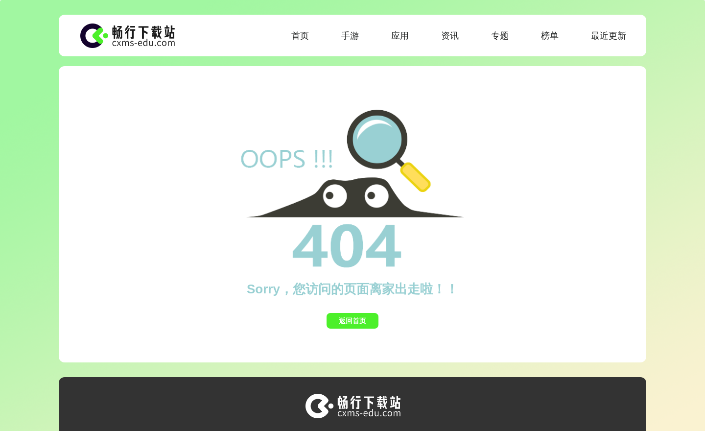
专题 (500, 36)
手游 (350, 36)
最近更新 (608, 36)
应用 (400, 36)
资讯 (450, 36)
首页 (300, 36)
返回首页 (352, 321)
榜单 (550, 36)
